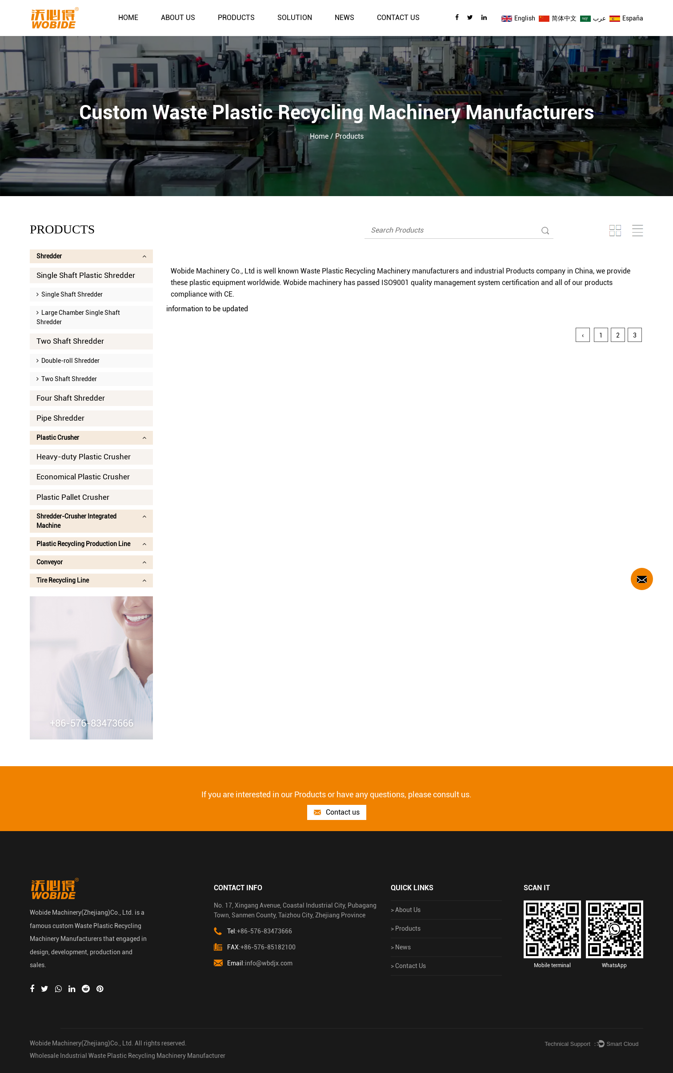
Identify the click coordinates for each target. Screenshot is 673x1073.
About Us (178, 17)
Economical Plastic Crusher (83, 476)
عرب (593, 18)
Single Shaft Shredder (69, 294)
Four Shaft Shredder (70, 398)
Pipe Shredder (60, 418)
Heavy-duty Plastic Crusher (83, 456)
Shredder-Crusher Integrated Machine (91, 521)
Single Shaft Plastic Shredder (85, 275)
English (518, 18)
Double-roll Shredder (68, 360)
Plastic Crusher (91, 437)
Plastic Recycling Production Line (91, 543)
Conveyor (91, 562)
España (626, 18)
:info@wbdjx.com (253, 963)
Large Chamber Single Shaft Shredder (78, 317)
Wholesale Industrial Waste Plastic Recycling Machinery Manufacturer (127, 1055)
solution (294, 17)
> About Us (406, 909)
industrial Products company (519, 271)
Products (236, 17)
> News (401, 947)
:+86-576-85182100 (255, 947)
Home (128, 17)
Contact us (337, 812)
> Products (406, 928)
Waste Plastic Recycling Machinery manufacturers (379, 271)
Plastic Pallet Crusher (72, 497)
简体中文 (558, 18)
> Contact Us (408, 965)
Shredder (91, 256)
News (344, 17)
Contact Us (398, 17)
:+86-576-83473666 (253, 931)
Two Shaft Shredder (70, 341)
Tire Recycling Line (91, 580)
